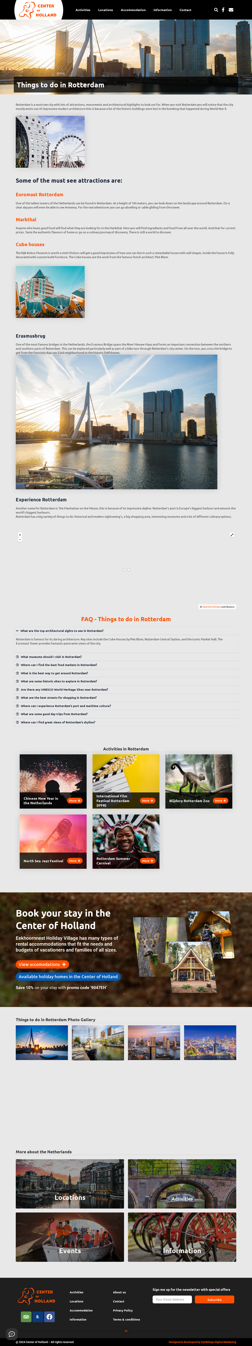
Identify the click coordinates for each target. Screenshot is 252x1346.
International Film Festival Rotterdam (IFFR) (113, 800)
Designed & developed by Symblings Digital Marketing (202, 1342)
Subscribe (215, 1299)
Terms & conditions (126, 1319)
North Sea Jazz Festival (43, 860)
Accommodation (133, 10)
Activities (83, 10)
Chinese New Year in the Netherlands (41, 800)
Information (163, 10)
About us (119, 1292)
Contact (185, 10)
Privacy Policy (123, 1310)
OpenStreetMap (211, 606)
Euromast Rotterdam (39, 194)
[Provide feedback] (12, 1334)
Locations (105, 10)
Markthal (26, 219)
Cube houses (30, 244)
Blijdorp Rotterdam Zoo (189, 800)
